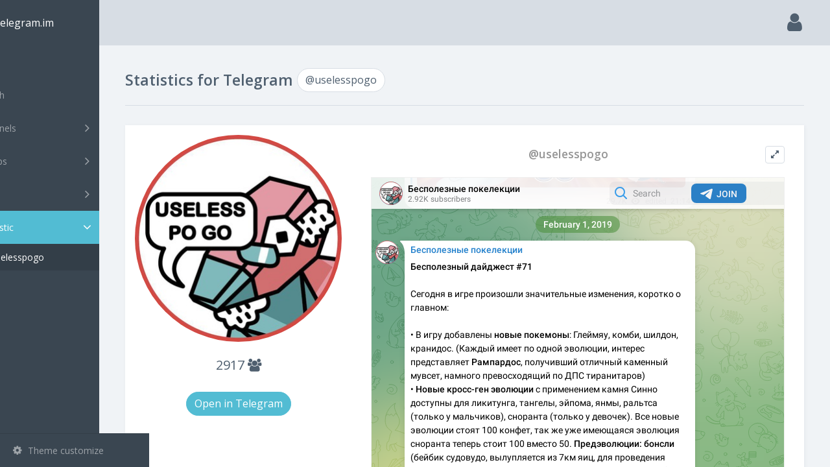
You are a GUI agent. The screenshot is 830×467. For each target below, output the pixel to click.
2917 (280, 348)
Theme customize (58, 450)
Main (31, 62)
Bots (76, 193)
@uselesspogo (63, 257)
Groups (76, 160)
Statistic (78, 227)
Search (33, 95)
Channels (76, 127)
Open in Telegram (280, 387)
